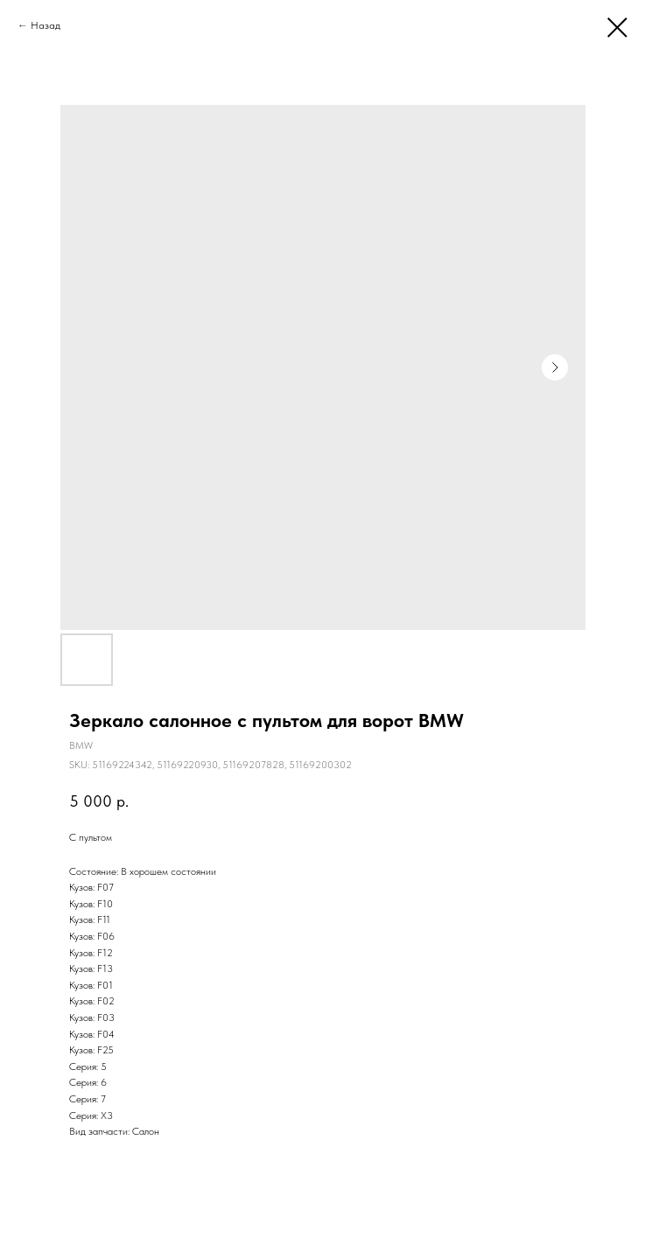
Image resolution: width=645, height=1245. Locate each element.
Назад (45, 25)
